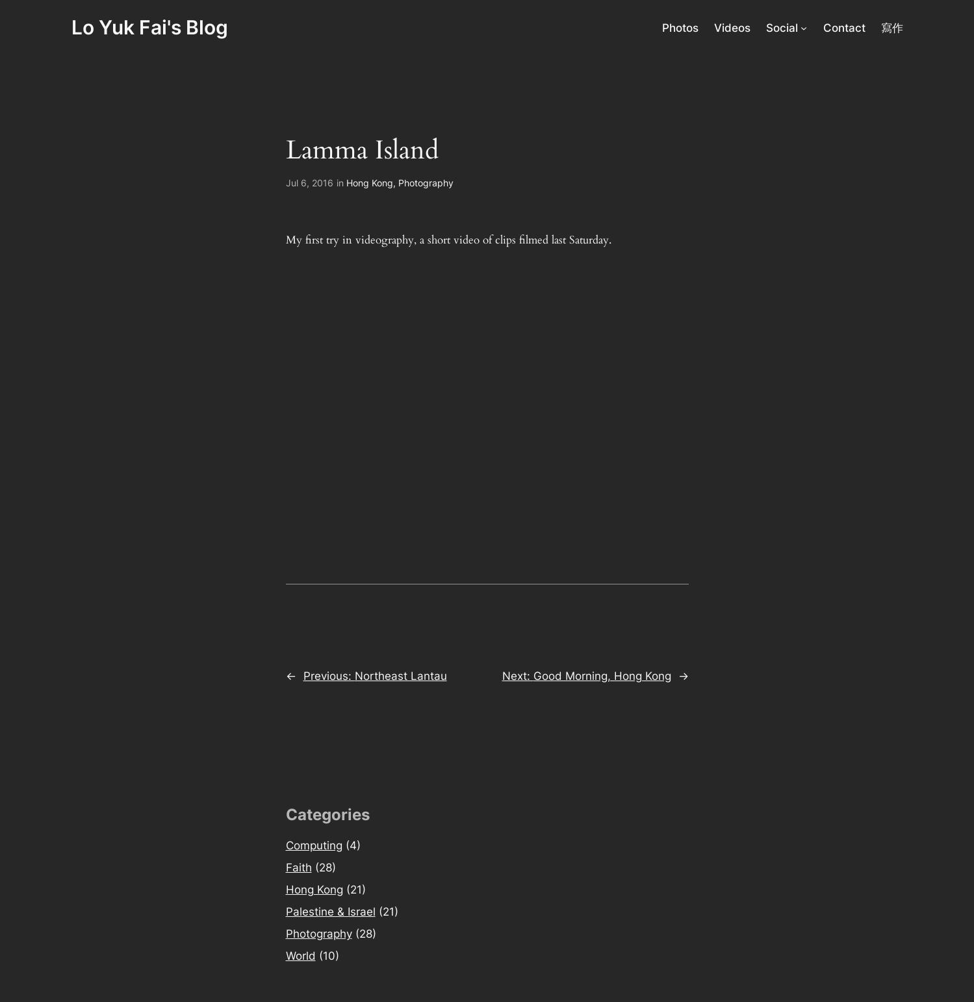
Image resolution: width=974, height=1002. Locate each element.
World (301, 955)
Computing (314, 845)
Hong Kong (369, 182)
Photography (426, 182)
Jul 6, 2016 (309, 182)
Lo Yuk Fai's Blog (149, 27)
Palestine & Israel (331, 911)
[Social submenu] (804, 28)
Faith (299, 867)
